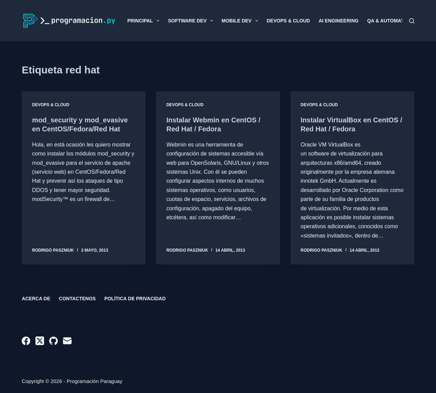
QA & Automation (389, 20)
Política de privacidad (135, 298)
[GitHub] (53, 340)
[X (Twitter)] (39, 340)
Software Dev (192, 21)
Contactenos (77, 298)
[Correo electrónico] (67, 340)
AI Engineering (339, 20)
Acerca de (36, 298)
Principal (144, 21)
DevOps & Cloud (288, 20)
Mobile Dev (241, 21)
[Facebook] (26, 340)
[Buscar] (411, 20)
